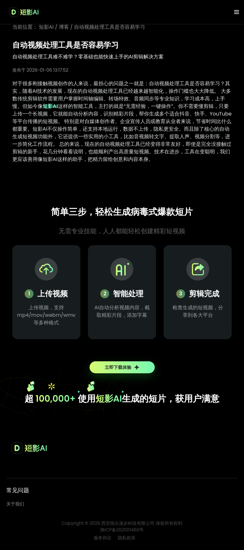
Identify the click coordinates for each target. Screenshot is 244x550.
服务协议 (102, 538)
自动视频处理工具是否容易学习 (109, 27)
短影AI (46, 27)
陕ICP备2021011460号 (122, 530)
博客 (64, 27)
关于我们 (15, 504)
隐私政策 (126, 538)
